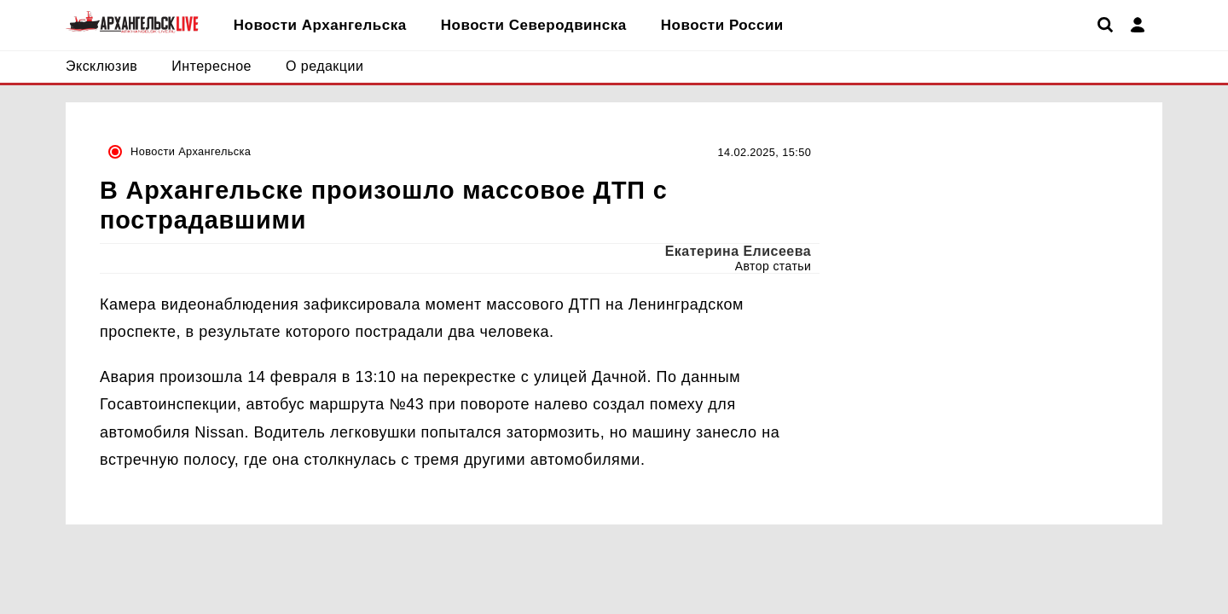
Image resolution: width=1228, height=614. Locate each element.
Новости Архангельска (190, 151)
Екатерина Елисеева (738, 251)
